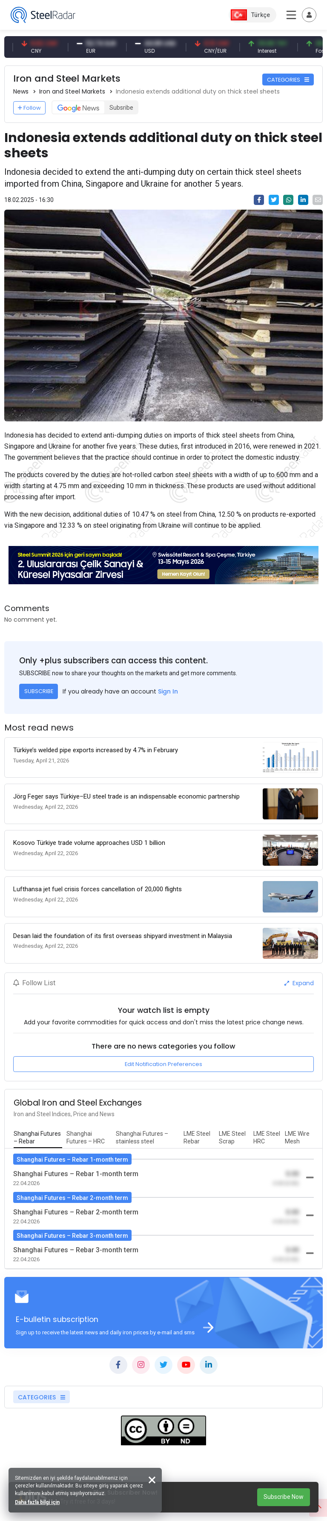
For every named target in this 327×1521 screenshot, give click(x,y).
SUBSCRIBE (38, 691)
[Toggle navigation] (309, 15)
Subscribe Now (284, 1496)
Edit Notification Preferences (163, 1064)
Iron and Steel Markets (72, 91)
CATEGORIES (288, 80)
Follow (29, 108)
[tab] (38, 1138)
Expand (299, 983)
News (21, 91)
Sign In (168, 691)
